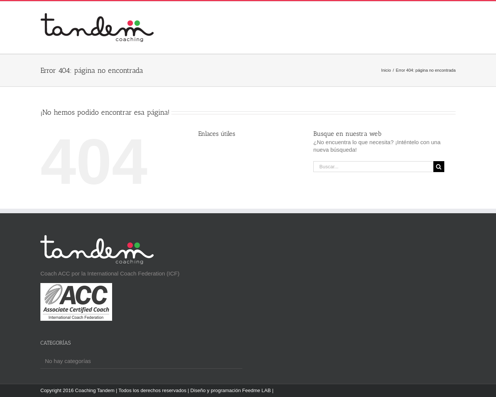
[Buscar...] (373, 166)
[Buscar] (438, 166)
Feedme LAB (256, 390)
